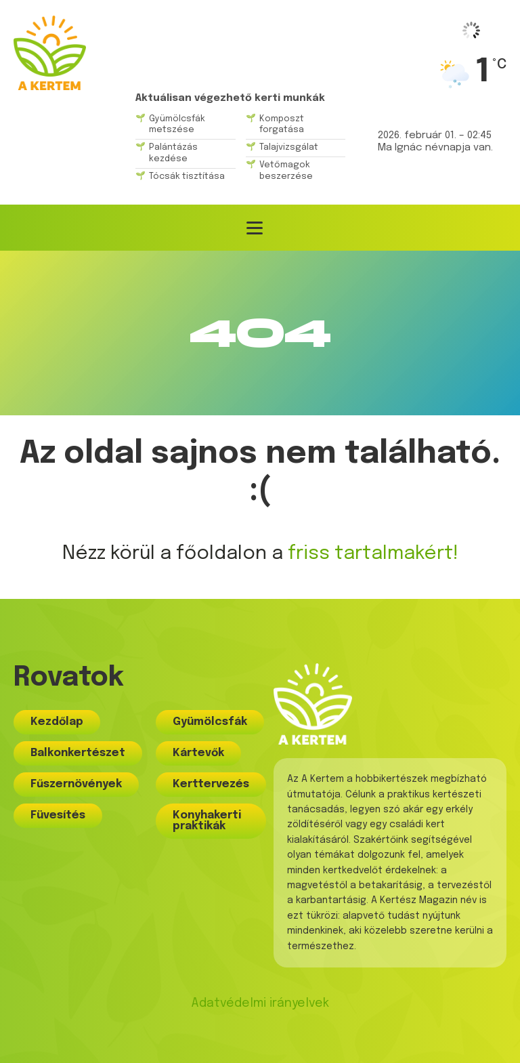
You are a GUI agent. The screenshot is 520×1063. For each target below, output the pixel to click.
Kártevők (198, 753)
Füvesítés (57, 815)
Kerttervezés (211, 784)
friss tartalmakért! (373, 554)
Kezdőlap (56, 722)
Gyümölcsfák (210, 722)
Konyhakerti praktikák (207, 821)
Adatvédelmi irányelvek (260, 1003)
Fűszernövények (76, 784)
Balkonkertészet (77, 753)
